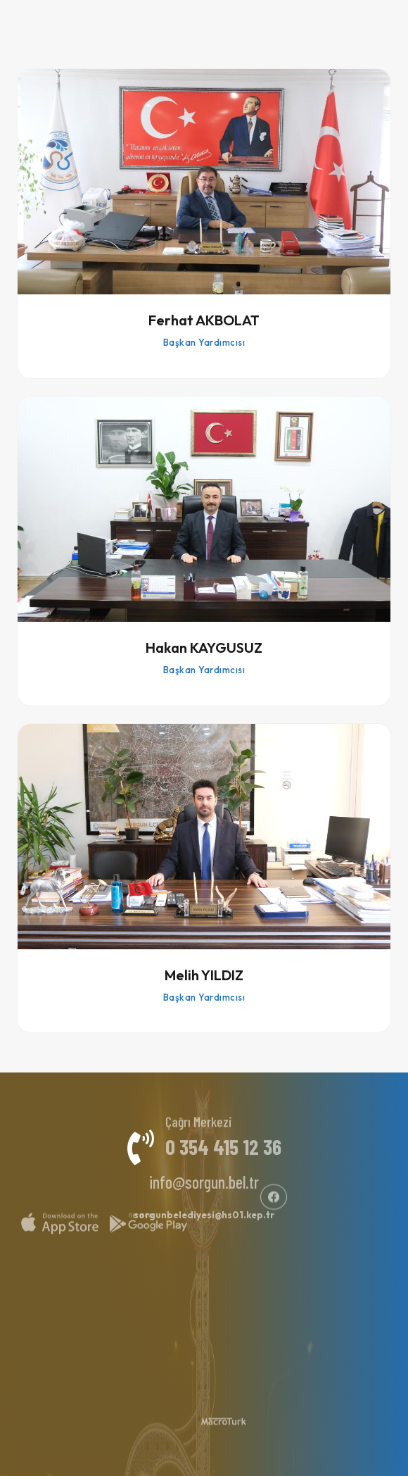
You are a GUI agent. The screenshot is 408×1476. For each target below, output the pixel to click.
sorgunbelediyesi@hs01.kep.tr (204, 1208)
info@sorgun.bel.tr (204, 1175)
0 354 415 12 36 (223, 1140)
